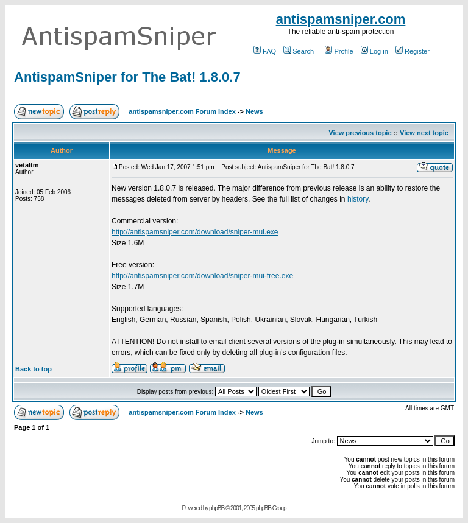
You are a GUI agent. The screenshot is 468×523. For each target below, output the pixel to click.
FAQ (265, 51)
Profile (339, 51)
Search (298, 51)
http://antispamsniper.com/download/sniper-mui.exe (195, 232)
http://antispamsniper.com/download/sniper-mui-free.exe (202, 276)
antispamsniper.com (341, 19)
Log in (374, 51)
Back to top (33, 369)
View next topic (424, 132)
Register (412, 51)
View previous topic (359, 132)
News (254, 111)
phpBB (216, 508)
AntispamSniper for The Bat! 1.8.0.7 (127, 77)
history (357, 199)
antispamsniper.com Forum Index (182, 111)
